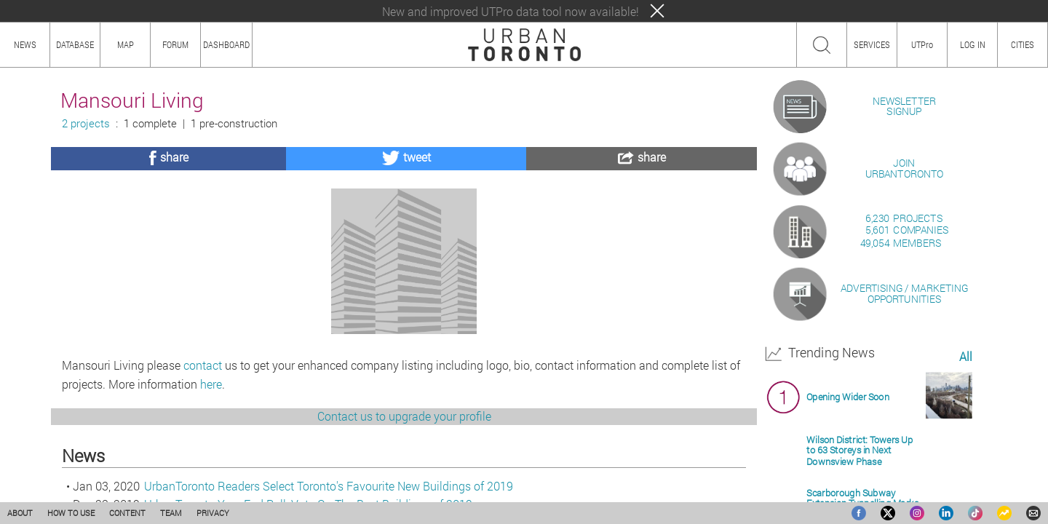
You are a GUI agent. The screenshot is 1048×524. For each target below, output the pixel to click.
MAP (125, 44)
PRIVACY (212, 512)
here (211, 463)
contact (202, 444)
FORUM (175, 44)
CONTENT (127, 512)
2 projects (86, 123)
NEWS (25, 44)
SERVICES (872, 44)
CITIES (1022, 44)
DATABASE (75, 44)
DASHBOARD (226, 44)
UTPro (922, 44)
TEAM (171, 512)
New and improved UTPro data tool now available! (510, 11)
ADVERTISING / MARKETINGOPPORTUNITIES (904, 461)
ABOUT (20, 512)
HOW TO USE (71, 512)
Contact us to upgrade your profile (404, 495)
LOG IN (972, 44)
